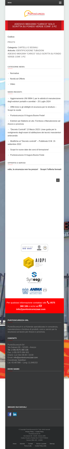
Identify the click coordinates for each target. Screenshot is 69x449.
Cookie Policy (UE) (40, 446)
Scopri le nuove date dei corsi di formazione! (29, 150)
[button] (58, 180)
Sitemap (52, 443)
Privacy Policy (29, 431)
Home (14, 443)
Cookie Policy (39, 431)
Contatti (30, 443)
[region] (34, 202)
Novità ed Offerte (17, 79)
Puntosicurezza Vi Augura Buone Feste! (27, 115)
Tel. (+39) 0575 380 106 (18, 350)
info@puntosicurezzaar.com (26, 357)
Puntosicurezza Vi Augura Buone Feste (27, 155)
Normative (14, 73)
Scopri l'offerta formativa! (52, 169)
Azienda (22, 443)
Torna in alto (28, 446)
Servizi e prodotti (41, 443)
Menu (34, 3)
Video (12, 84)
